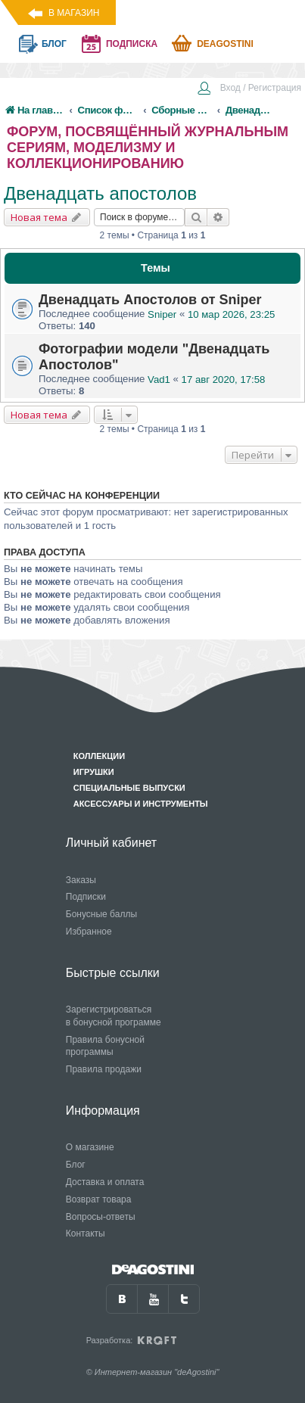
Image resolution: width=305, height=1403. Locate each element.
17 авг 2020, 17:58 (224, 379)
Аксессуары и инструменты (140, 803)
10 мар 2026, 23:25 (231, 314)
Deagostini (225, 44)
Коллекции (99, 756)
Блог (76, 1164)
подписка (131, 44)
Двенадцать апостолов (100, 193)
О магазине (90, 1147)
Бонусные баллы (101, 914)
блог (54, 44)
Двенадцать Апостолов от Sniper (150, 299)
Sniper (162, 314)
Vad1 (159, 379)
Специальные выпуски (129, 787)
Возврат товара (99, 1199)
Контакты (85, 1233)
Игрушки (93, 771)
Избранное (89, 931)
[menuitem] (249, 89)
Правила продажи (104, 1069)
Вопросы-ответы (100, 1217)
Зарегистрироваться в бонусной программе (113, 1016)
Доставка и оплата (105, 1182)
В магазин (73, 13)
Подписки (86, 896)
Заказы (81, 880)
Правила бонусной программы (105, 1046)
